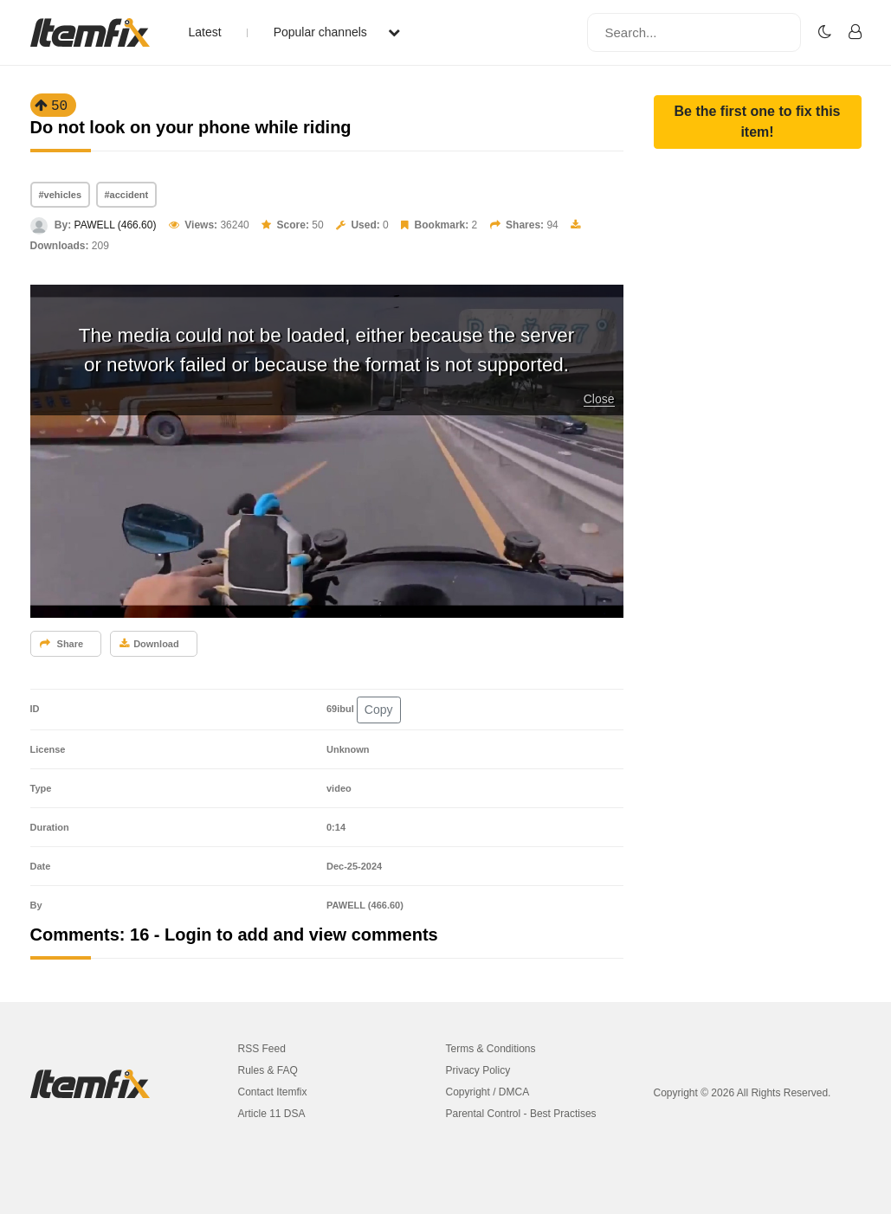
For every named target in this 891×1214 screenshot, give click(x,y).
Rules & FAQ (268, 1070)
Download (149, 644)
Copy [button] (379, 709)
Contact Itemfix (272, 1092)
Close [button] (599, 399)
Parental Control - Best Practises (521, 1114)
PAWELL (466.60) (115, 225)
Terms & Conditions (491, 1049)
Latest (205, 32)
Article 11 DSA (272, 1114)
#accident (127, 194)
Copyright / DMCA (488, 1092)
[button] (758, 122)
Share (62, 644)
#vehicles (60, 194)
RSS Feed (262, 1049)
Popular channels (337, 32)
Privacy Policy (478, 1070)
